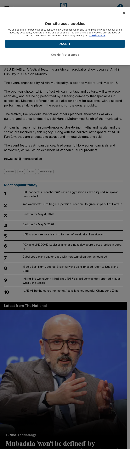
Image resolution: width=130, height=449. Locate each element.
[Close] (124, 13)
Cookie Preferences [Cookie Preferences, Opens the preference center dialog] (65, 54)
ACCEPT (65, 43)
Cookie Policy (97, 35)
